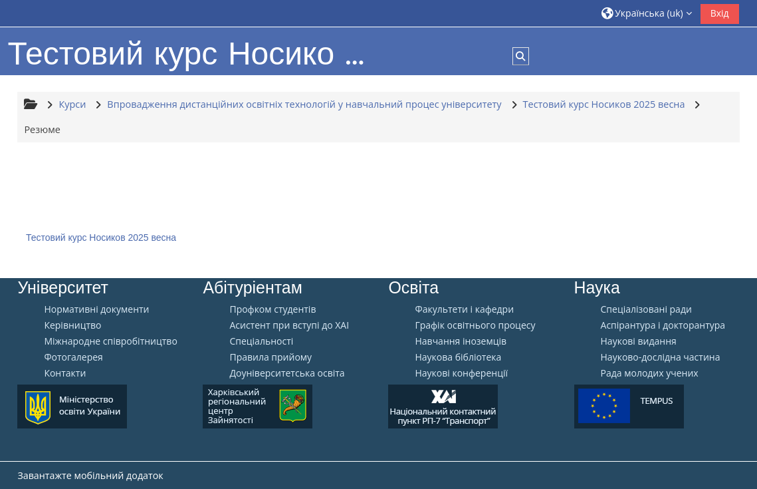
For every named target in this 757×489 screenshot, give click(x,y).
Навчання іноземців (460, 341)
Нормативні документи (96, 309)
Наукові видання (639, 341)
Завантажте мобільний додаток (90, 475)
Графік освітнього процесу (475, 325)
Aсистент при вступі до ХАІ (289, 325)
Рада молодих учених (650, 373)
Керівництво (72, 325)
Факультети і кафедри (464, 309)
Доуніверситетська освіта (286, 373)
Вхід (719, 13)
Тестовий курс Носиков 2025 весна (101, 237)
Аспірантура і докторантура (663, 325)
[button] (646, 13)
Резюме (42, 129)
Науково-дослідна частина (660, 357)
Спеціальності (261, 341)
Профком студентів (272, 309)
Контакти (65, 373)
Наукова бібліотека (458, 357)
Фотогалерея (73, 357)
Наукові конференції (461, 373)
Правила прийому (270, 357)
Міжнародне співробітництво (110, 341)
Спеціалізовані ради (646, 309)
